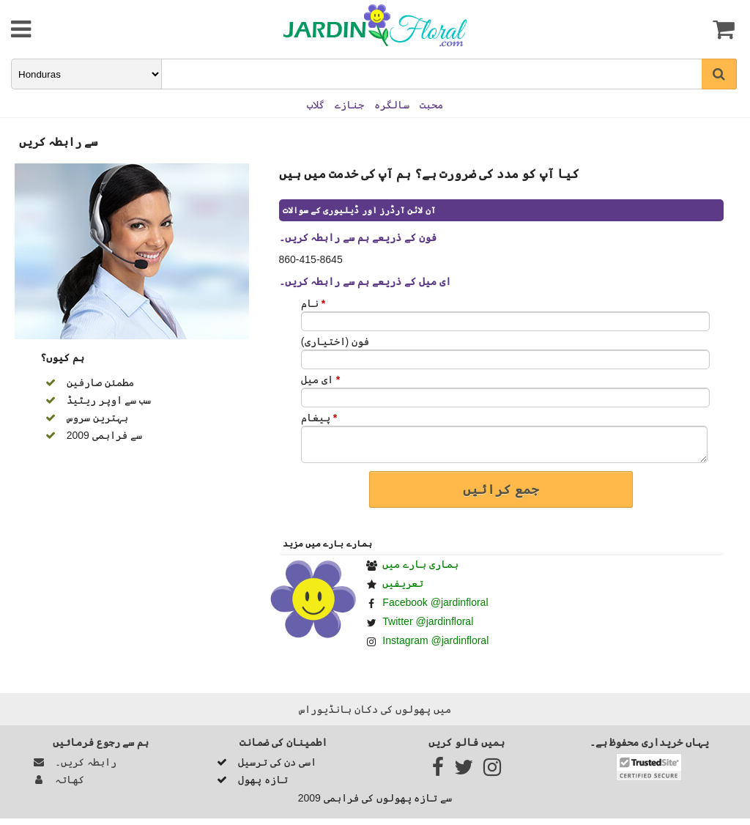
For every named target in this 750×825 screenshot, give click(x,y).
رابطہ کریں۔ (72, 768)
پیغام (319, 417)
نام (313, 303)
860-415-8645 (311, 259)
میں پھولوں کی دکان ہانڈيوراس (375, 716)
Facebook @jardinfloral (435, 609)
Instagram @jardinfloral (435, 647)
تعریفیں (402, 590)
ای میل (320, 379)
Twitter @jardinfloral (427, 628)
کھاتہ (56, 786)
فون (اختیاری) (335, 341)
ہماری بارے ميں (420, 571)
